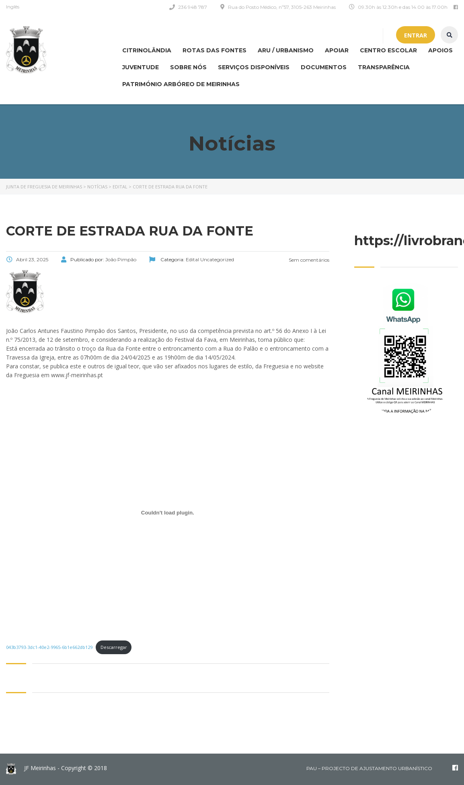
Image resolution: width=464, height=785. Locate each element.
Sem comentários (308, 260)
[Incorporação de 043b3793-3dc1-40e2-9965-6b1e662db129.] (167, 512)
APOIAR (337, 50)
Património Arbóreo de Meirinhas (181, 84)
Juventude (140, 67)
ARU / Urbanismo (286, 50)
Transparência (384, 67)
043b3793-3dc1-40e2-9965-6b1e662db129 (49, 647)
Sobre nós (188, 67)
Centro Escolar (388, 50)
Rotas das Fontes (214, 50)
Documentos (324, 67)
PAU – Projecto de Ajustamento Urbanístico (369, 768)
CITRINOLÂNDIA (146, 50)
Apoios (440, 50)
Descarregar (114, 647)
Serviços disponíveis (253, 67)
